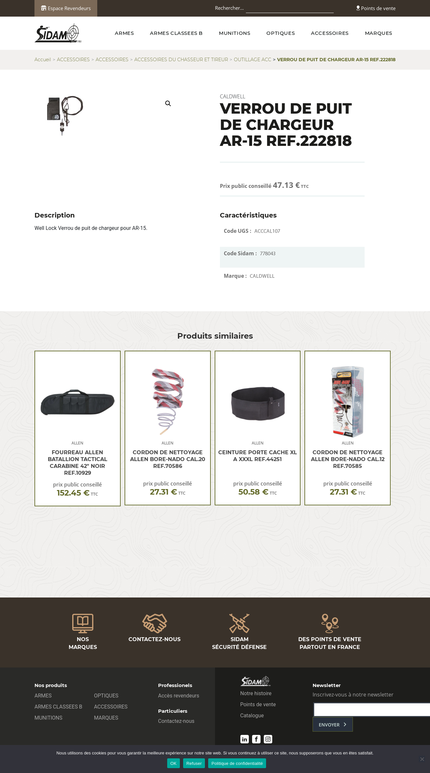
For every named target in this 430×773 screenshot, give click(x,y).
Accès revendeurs (178, 696)
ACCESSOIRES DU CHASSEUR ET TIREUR (181, 60)
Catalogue (252, 715)
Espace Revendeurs (66, 8)
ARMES (124, 33)
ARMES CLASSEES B (176, 33)
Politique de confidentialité (237, 763)
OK (173, 763)
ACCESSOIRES (330, 33)
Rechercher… (229, 8)
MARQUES (378, 33)
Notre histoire (256, 693)
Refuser (194, 763)
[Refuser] (422, 759)
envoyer (329, 725)
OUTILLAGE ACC (252, 60)
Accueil (42, 60)
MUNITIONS (234, 33)
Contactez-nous (176, 721)
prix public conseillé (77, 489)
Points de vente (376, 8)
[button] (168, 103)
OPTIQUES (280, 33)
